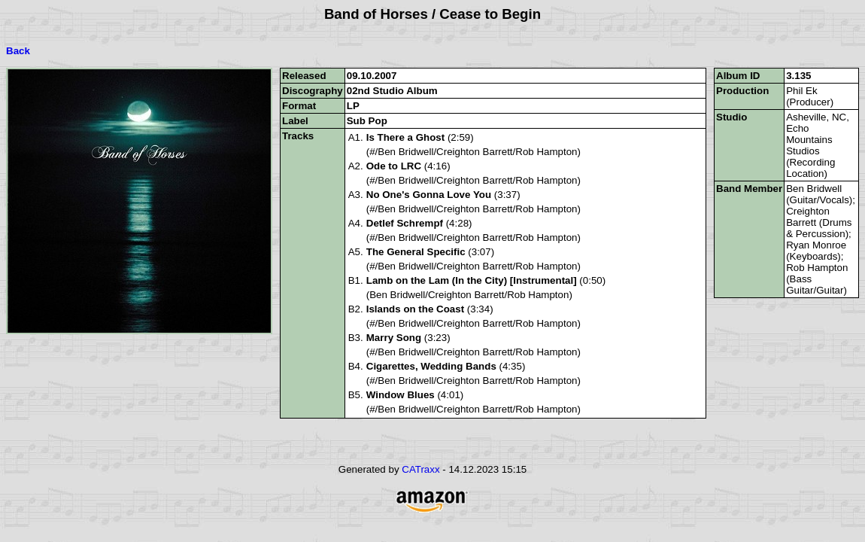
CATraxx (420, 469)
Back (18, 50)
